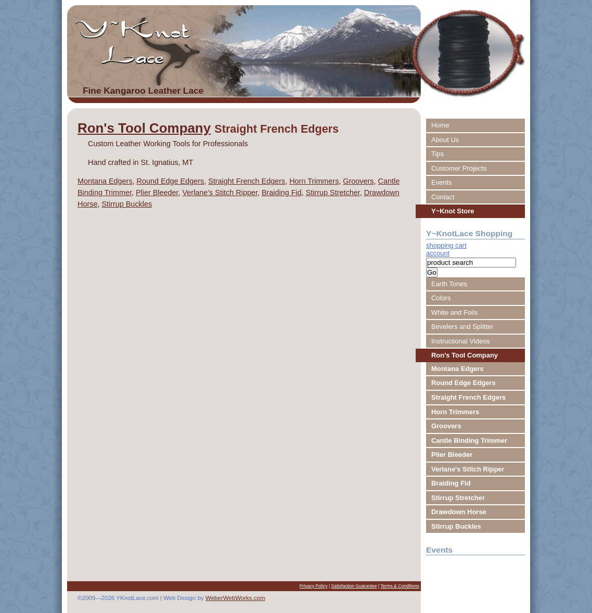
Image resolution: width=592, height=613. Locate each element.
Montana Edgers (105, 181)
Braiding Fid (282, 192)
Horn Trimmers (314, 181)
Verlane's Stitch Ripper (220, 192)
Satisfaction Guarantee (354, 586)
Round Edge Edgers (170, 181)
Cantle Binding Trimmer (469, 440)
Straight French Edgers (246, 181)
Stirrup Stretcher (333, 192)
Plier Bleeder (157, 192)
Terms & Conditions (399, 586)
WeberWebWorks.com (235, 598)
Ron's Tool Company (144, 128)
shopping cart (446, 245)
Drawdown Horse (458, 512)
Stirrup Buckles (126, 204)
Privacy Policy (314, 586)
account (437, 253)
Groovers (358, 181)
